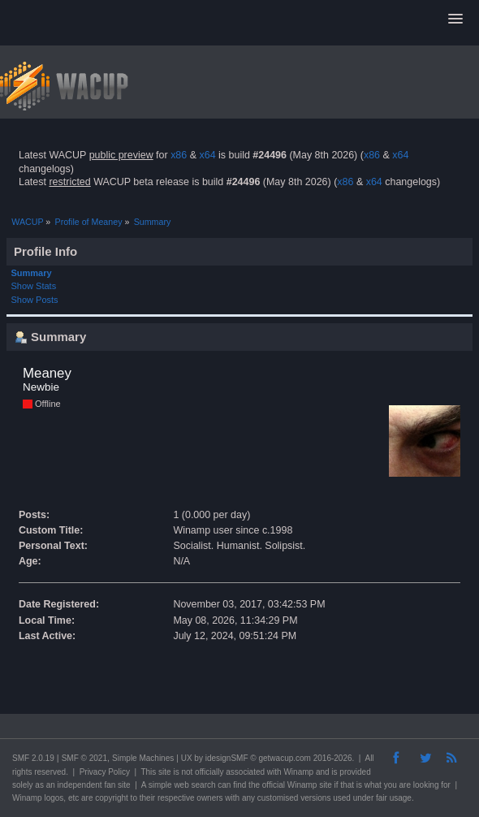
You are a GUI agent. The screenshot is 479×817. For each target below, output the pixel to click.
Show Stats (34, 286)
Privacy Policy (105, 771)
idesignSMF (226, 758)
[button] (455, 19)
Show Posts (34, 300)
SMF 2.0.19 (33, 758)
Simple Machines (143, 758)
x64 (207, 155)
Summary (31, 273)
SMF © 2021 (84, 758)
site (164, 771)
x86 (178, 155)
